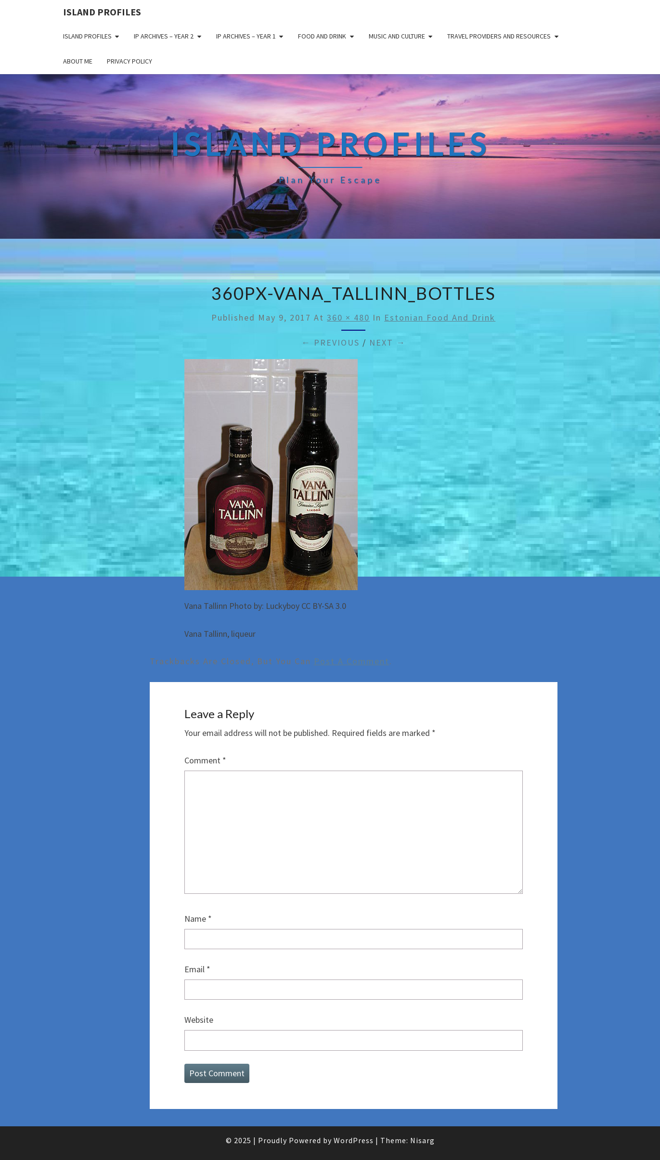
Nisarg (422, 1140)
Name (198, 918)
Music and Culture (397, 36)
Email (197, 969)
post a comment (351, 661)
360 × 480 (348, 317)
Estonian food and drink (439, 317)
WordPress (354, 1140)
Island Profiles (102, 12)
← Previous (330, 342)
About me (77, 61)
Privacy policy (129, 61)
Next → (387, 342)
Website (198, 1019)
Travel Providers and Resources (499, 36)
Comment (205, 760)
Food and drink (322, 36)
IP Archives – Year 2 (164, 36)
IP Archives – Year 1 (246, 36)
